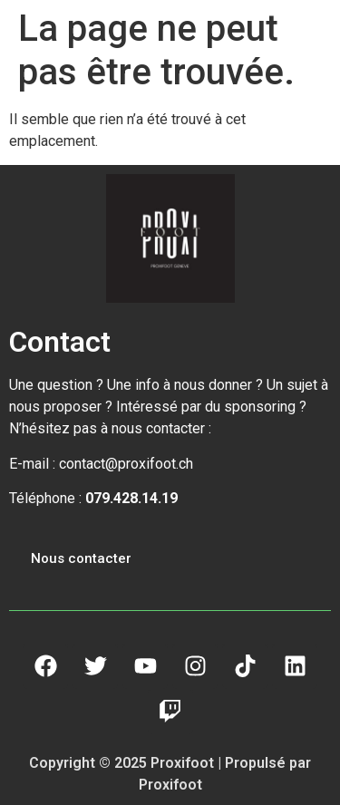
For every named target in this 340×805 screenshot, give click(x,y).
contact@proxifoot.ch (126, 463)
